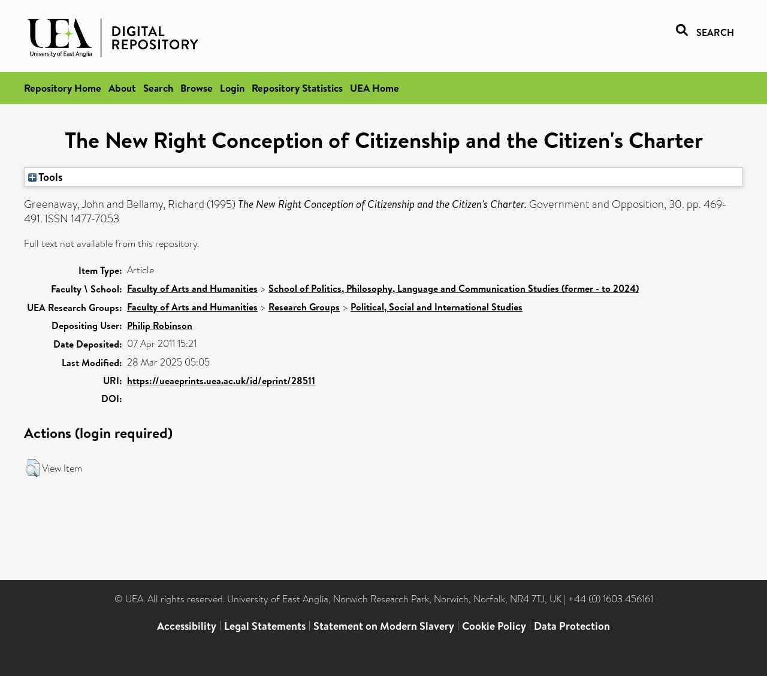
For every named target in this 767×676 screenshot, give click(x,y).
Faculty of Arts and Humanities (192, 288)
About (122, 88)
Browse (196, 88)
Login (232, 88)
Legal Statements (265, 625)
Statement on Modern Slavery (383, 625)
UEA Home (374, 88)
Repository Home (62, 88)
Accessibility (186, 625)
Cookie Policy (494, 625)
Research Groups (304, 306)
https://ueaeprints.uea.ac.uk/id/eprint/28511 (221, 380)
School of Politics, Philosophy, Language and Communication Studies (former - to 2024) (453, 288)
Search (158, 88)
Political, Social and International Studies (437, 306)
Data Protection (572, 625)
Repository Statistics (297, 88)
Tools (45, 177)
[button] (33, 468)
